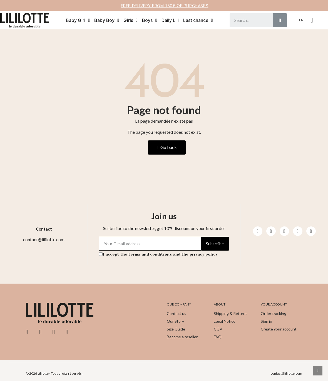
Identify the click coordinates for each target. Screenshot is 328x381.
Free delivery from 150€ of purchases (164, 5)
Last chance (198, 20)
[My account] (311, 20)
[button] (318, 20)
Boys (149, 20)
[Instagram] (271, 231)
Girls (130, 20)
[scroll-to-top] (317, 370)
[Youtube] (284, 231)
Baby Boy (106, 20)
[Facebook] (257, 231)
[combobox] (248, 20)
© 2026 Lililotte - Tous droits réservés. (54, 373)
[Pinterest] (297, 231)
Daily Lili (170, 20)
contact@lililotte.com (286, 373)
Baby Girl (78, 20)
